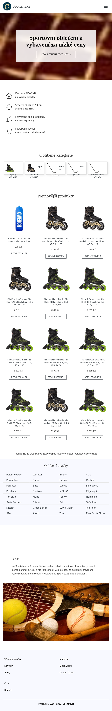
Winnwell (38, 474)
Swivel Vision (68, 507)
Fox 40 (64, 496)
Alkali (36, 513)
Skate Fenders (14, 502)
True (63, 513)
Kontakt (8, 689)
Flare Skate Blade (97, 513)
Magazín (64, 659)
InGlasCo (66, 491)
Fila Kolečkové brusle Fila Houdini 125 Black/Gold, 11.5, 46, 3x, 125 (19, 302)
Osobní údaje (67, 672)
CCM (91, 474)
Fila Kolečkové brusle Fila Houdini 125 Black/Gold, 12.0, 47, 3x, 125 (92, 241)
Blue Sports (94, 485)
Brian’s (64, 474)
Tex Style (11, 496)
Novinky (8, 665)
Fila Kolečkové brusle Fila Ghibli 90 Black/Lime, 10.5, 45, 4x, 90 (19, 423)
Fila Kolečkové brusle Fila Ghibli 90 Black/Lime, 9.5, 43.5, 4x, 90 (56, 362)
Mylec (37, 496)
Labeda (65, 485)
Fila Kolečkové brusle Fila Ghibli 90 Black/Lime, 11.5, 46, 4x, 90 (19, 362)
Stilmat (37, 502)
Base (36, 485)
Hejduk (64, 480)
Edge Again (94, 491)
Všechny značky (12, 659)
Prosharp (11, 491)
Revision (38, 491)
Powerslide (12, 480)
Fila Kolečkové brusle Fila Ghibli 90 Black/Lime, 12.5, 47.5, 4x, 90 (92, 362)
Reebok (92, 480)
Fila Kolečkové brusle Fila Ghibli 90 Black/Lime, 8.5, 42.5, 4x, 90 (93, 302)
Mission (10, 507)
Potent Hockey (14, 474)
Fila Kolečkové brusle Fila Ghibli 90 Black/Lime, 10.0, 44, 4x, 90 (92, 423)
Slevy (7, 672)
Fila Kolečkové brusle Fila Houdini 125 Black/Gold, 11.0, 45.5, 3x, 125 (56, 241)
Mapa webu (66, 665)
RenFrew (11, 485)
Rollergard (93, 496)
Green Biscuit (41, 507)
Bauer (37, 480)
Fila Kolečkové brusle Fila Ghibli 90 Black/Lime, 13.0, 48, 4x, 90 (55, 302)
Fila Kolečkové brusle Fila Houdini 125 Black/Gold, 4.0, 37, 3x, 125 (56, 423)
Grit (63, 502)
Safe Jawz (93, 502)
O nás (7, 683)
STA (9, 513)
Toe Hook (93, 507)
